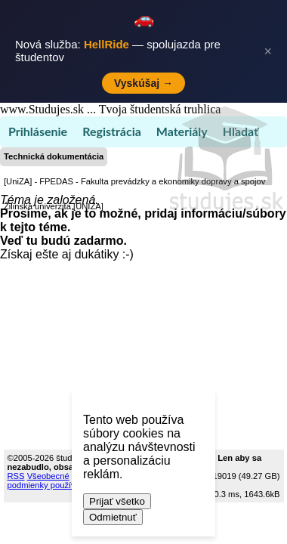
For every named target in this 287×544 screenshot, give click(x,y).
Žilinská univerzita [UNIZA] (53, 206)
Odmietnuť (113, 517)
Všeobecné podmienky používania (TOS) (62, 480)
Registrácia (111, 131)
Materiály (182, 131)
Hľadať (240, 131)
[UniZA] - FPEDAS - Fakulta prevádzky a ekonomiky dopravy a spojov (134, 181)
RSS (16, 476)
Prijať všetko (117, 501)
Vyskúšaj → (143, 83)
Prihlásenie (37, 131)
